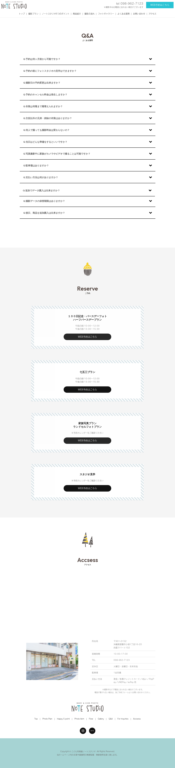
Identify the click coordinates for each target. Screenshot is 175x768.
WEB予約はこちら (159, 5)
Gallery (101, 719)
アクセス (152, 14)
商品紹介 (77, 14)
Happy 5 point (63, 719)
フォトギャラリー (106, 14)
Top (36, 719)
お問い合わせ (139, 14)
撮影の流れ (89, 14)
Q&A (111, 719)
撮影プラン (33, 14)
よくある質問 (123, 14)
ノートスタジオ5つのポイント (55, 14)
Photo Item (79, 719)
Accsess (137, 719)
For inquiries (122, 719)
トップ (22, 14)
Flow (91, 719)
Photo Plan (47, 719)
